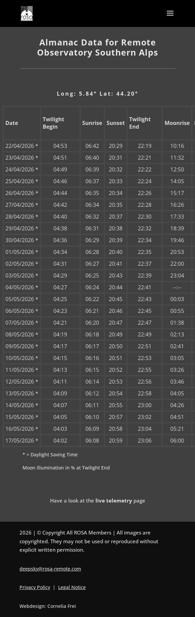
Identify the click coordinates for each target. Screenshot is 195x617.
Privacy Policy (35, 587)
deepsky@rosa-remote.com (50, 568)
